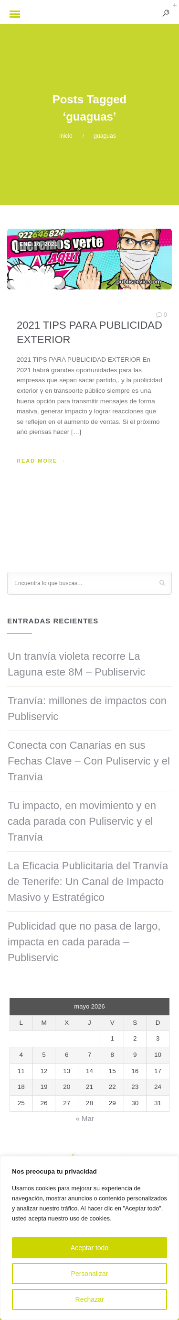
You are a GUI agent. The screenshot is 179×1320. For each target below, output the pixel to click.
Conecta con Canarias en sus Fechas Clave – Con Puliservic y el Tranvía (89, 761)
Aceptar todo (89, 1248)
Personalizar (89, 1273)
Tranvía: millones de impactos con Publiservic (87, 708)
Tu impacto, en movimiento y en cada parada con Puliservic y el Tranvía (82, 821)
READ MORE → (41, 461)
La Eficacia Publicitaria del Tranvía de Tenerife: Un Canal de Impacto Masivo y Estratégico (88, 881)
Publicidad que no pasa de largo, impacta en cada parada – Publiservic (84, 942)
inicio (66, 136)
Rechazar (89, 1299)
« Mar (84, 1118)
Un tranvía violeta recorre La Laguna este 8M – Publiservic (77, 664)
